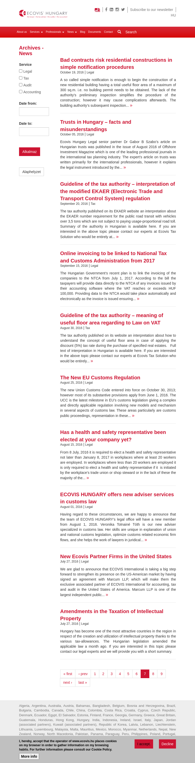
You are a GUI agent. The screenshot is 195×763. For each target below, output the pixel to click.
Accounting (32, 92)
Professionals (55, 31)
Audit (27, 85)
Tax (26, 78)
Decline (167, 744)
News (72, 31)
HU (173, 15)
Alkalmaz (29, 152)
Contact (108, 31)
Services (36, 31)
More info (29, 757)
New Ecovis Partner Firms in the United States (116, 556)
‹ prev (83, 674)
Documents (94, 31)
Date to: (25, 123)
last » (82, 682)
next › (67, 682)
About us (22, 31)
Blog (82, 31)
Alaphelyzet (31, 172)
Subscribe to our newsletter (151, 10)
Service (25, 65)
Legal (27, 71)
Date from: (28, 103)
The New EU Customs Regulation (100, 377)
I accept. (144, 744)
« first (67, 674)
